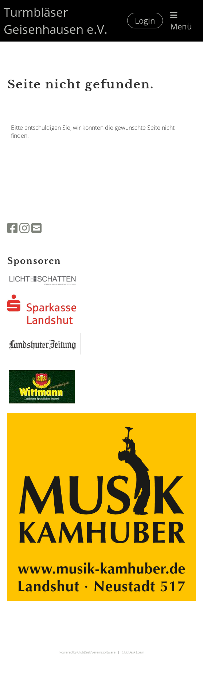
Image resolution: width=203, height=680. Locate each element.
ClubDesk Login (133, 652)
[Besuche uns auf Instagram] (24, 228)
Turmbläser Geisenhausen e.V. (56, 20)
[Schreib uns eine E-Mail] (36, 228)
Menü (181, 21)
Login (145, 20)
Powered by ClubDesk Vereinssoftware (87, 652)
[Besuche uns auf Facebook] (12, 228)
